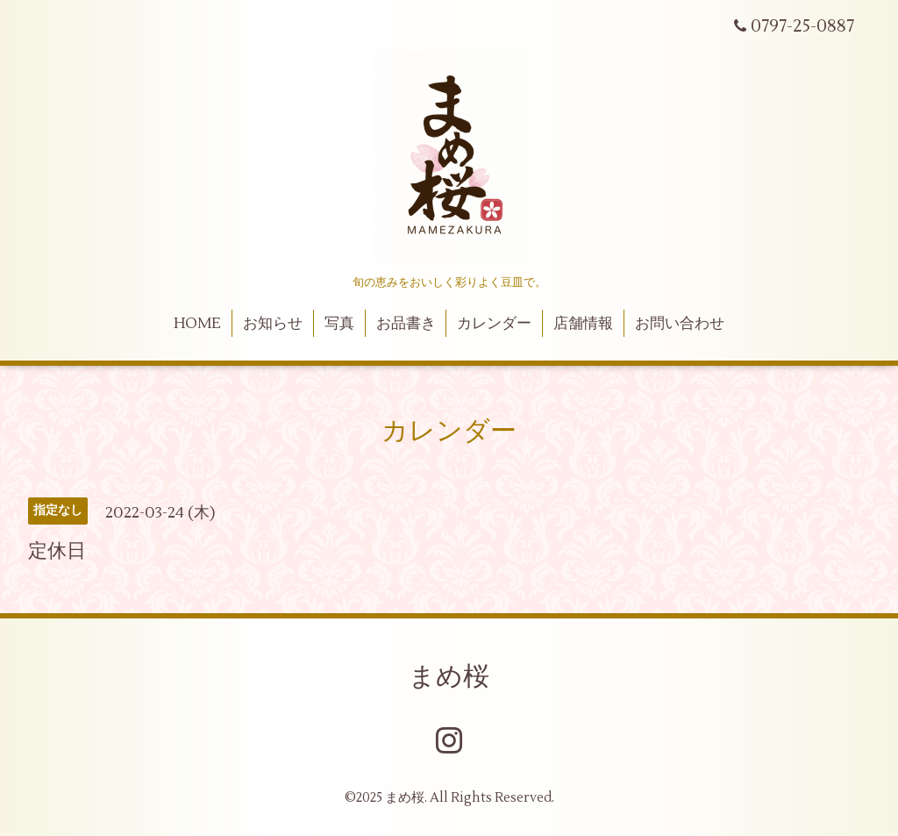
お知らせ (273, 323)
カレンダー (494, 323)
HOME (197, 323)
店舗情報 (583, 323)
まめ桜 (449, 677)
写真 (339, 323)
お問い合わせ (679, 323)
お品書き (406, 323)
